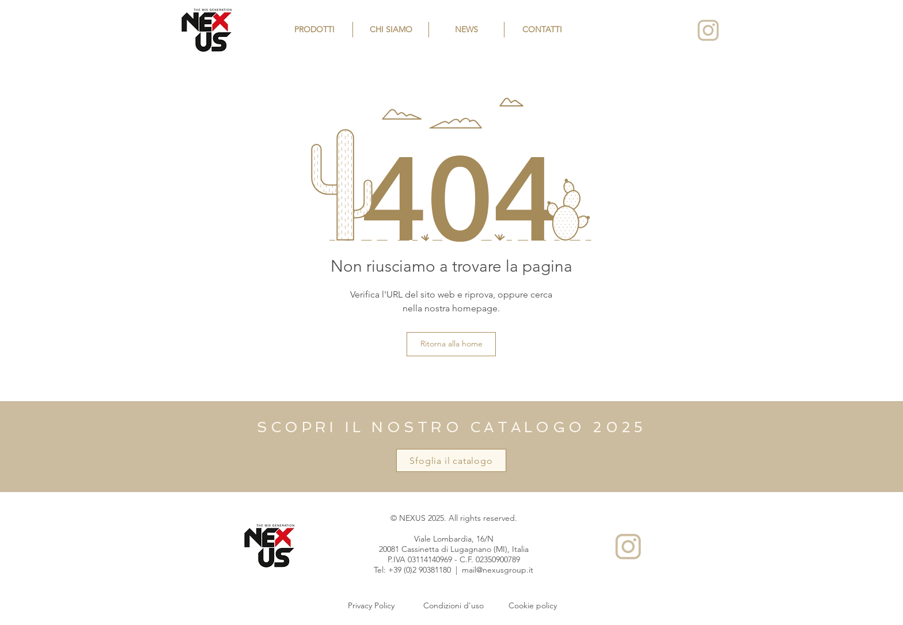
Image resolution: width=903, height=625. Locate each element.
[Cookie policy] (532, 605)
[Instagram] (708, 30)
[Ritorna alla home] (451, 344)
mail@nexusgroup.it (497, 570)
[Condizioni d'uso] (453, 605)
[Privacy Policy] (371, 605)
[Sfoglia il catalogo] (451, 460)
